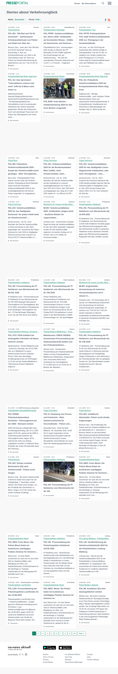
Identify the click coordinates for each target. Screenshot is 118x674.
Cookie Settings (93, 666)
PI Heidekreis (106, 202)
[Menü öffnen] (110, 3)
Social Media (48, 669)
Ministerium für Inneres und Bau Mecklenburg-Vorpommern (66, 205)
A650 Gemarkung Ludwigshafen (29, 414)
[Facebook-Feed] (105, 20)
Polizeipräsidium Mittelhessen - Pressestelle (60, 335)
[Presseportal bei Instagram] (25, 661)
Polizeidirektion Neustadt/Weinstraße (22, 417)
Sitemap (68, 666)
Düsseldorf (71, 411)
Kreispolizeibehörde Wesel (89, 466)
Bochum (36, 27)
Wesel (108, 463)
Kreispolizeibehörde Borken (54, 76)
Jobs (89, 664)
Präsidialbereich (69, 27)
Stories (77, 3)
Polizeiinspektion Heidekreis (90, 205)
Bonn (37, 158)
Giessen (71, 332)
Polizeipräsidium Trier (87, 30)
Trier (108, 27)
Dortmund (71, 158)
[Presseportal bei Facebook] (19, 661)
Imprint (45, 661)
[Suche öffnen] (103, 3)
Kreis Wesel (70, 589)
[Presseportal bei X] (22, 661)
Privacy (46, 666)
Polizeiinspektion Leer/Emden (29, 589)
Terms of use (48, 664)
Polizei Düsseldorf (51, 414)
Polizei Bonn (13, 161)
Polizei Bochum (14, 30)
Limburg (107, 542)
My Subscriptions (89, 3)
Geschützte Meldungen (74, 669)
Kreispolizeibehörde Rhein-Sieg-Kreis (22, 76)
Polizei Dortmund (50, 161)
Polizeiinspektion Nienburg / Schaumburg (24, 335)
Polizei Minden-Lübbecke (89, 591)
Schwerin (71, 202)
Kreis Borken (70, 74)
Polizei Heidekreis (68, 281)
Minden (107, 589)
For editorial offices (72, 661)
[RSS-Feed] (109, 20)
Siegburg (107, 74)
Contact (90, 661)
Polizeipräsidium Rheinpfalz (54, 30)
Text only (68, 664)
